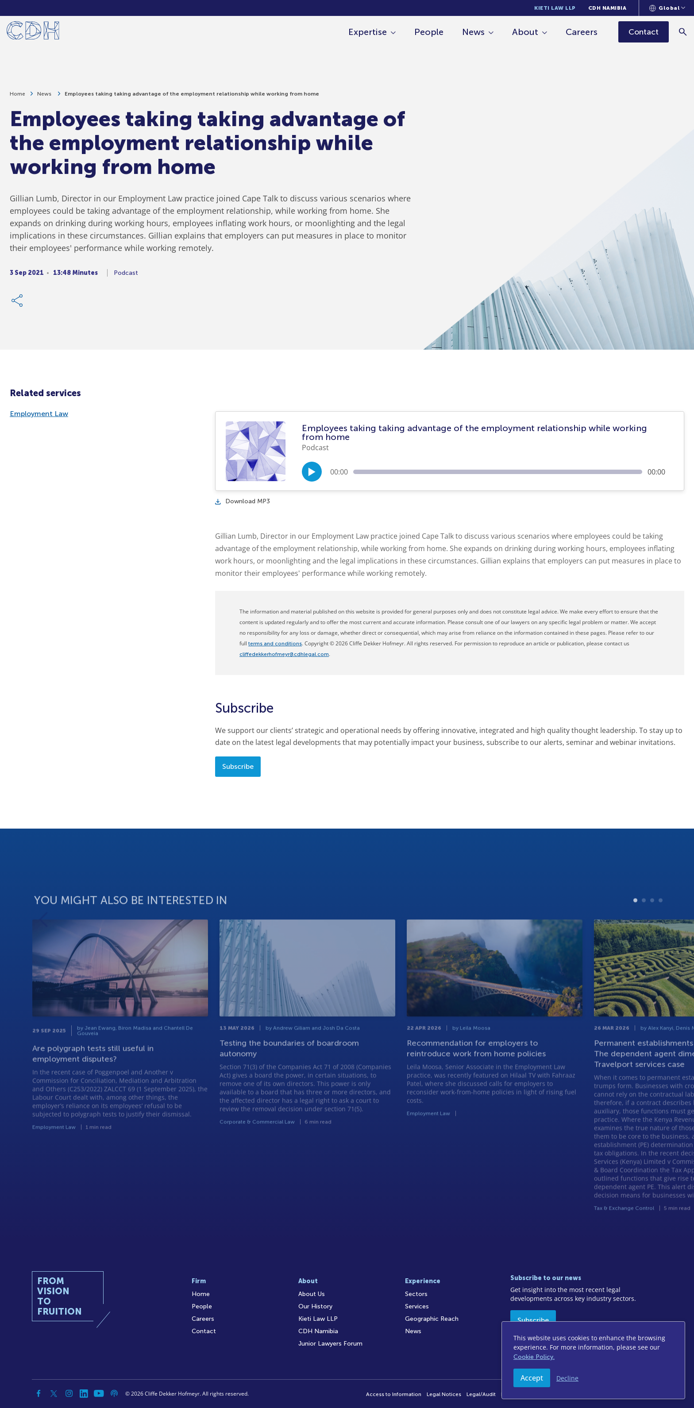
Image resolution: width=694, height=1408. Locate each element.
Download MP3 (242, 501)
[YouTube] (99, 1393)
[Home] (33, 32)
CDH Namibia (607, 8)
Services (417, 1306)
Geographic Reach (432, 1319)
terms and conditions (275, 643)
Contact (204, 1331)
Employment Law (39, 413)
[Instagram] (69, 1393)
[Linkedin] (84, 1393)
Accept (531, 1378)
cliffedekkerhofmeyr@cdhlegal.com (284, 654)
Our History (315, 1306)
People (428, 32)
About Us (311, 1294)
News (473, 32)
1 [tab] (635, 922)
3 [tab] (652, 922)
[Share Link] (17, 304)
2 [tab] (644, 922)
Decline (567, 1378)
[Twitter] (54, 1393)
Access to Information (393, 1394)
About (525, 32)
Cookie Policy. (534, 1357)
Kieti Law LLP (555, 8)
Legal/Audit (481, 1394)
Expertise (367, 32)
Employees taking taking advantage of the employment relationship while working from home (192, 98)
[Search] (683, 31)
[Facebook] (39, 1393)
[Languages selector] (667, 7)
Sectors (416, 1294)
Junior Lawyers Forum (330, 1343)
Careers (582, 32)
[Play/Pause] (312, 472)
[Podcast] (114, 1393)
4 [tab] (661, 922)
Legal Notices (444, 1394)
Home (17, 98)
